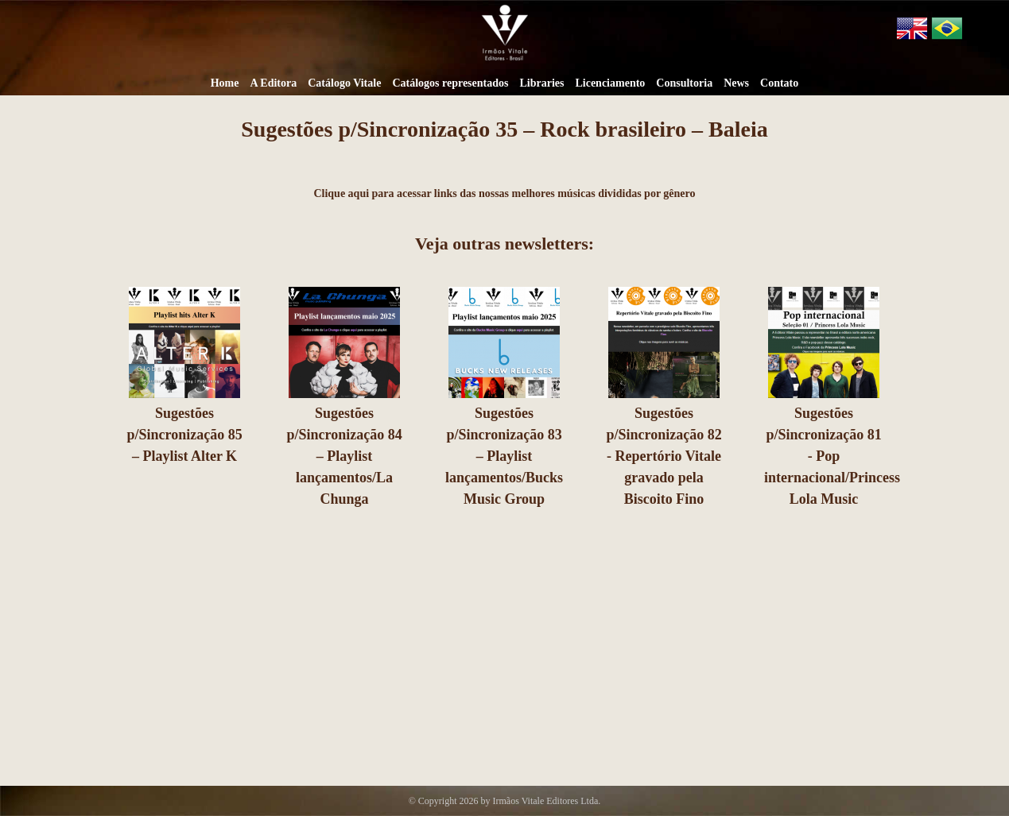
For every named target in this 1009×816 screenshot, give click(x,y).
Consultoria (684, 83)
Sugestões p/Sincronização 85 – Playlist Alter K (184, 434)
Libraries (541, 83)
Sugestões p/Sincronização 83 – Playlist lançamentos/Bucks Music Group (503, 456)
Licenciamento (610, 83)
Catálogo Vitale (344, 83)
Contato (779, 83)
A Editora (273, 83)
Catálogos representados (450, 83)
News (736, 83)
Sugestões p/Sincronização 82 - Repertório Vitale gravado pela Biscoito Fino (663, 456)
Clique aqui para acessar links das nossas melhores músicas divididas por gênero (504, 193)
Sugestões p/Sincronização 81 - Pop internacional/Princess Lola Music (831, 456)
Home (225, 83)
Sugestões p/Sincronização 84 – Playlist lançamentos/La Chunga (344, 456)
